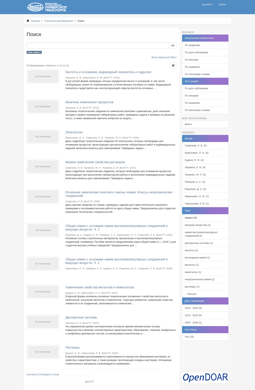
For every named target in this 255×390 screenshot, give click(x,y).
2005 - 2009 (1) (193, 322)
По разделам (192, 45)
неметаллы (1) (193, 272)
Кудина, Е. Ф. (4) (194, 160)
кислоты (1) (191, 250)
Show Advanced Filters (164, 57)
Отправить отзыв (49, 374)
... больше (191, 293)
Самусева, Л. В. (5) (196, 145)
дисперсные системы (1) (199, 243)
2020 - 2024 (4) (193, 308)
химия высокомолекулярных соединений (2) (201, 234)
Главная (35, 20)
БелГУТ (89, 381)
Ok (172, 45)
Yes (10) (189, 336)
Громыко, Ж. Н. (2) (195, 174)
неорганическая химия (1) (200, 279)
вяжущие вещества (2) (198, 225)
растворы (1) (192, 286)
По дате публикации (196, 52)
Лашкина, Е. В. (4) (195, 167)
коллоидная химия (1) (197, 257)
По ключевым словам (197, 74)
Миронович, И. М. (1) (197, 196)
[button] (208, 4)
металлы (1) (192, 264)
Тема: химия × (34, 52)
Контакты (32, 374)
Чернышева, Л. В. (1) (197, 203)
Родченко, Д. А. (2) (195, 189)
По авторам (191, 59)
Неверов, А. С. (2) (195, 181)
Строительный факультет (59, 20)
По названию (192, 67)
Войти (188, 124)
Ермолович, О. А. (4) (197, 152)
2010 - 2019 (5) (193, 315)
